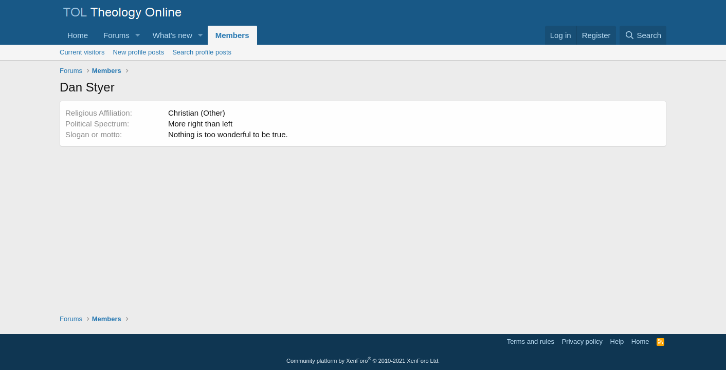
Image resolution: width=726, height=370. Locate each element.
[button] (138, 35)
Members (232, 35)
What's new (172, 35)
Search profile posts (201, 52)
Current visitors (82, 52)
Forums (116, 35)
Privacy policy (582, 341)
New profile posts (138, 52)
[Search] (643, 35)
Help (617, 341)
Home (77, 35)
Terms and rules (530, 341)
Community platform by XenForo (363, 361)
